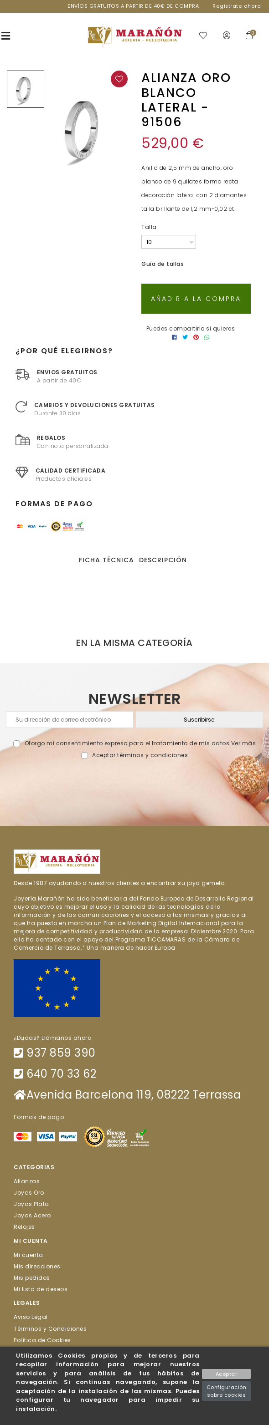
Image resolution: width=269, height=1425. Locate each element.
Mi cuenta (28, 1254)
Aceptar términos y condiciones (140, 755)
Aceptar (227, 1374)
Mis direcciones (37, 1266)
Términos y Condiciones (50, 1328)
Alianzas (27, 1181)
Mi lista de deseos (40, 1289)
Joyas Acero (32, 1215)
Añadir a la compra (196, 298)
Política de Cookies (42, 1340)
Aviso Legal (31, 1317)
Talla (149, 227)
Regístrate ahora (236, 6)
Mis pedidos (32, 1278)
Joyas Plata (31, 1204)
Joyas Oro (29, 1192)
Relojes (24, 1227)
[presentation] (134, 781)
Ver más (243, 743)
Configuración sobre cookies (227, 1391)
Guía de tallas (162, 264)
